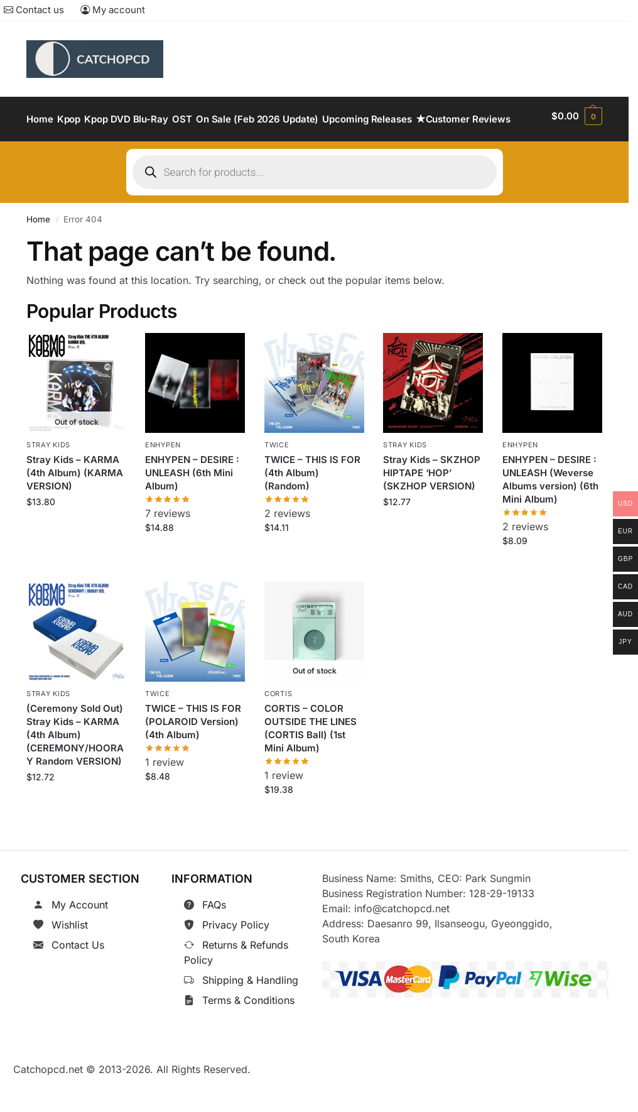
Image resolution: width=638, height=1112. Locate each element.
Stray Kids (48, 476)
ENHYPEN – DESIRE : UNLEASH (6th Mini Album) (192, 504)
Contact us (34, 10)
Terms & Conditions (248, 1031)
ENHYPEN (163, 476)
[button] (577, 135)
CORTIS (278, 725)
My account (112, 10)
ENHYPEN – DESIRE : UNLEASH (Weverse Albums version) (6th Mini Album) (550, 511)
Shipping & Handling (250, 1011)
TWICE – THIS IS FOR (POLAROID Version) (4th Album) (193, 752)
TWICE (276, 476)
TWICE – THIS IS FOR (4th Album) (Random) (312, 504)
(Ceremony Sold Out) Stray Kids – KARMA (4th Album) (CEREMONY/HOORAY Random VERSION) (75, 765)
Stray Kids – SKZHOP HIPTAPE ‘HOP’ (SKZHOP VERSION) (431, 504)
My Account (79, 935)
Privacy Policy (235, 955)
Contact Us (77, 975)
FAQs (214, 935)
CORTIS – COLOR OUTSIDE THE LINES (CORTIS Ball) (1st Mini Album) (310, 759)
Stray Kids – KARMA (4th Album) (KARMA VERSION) (74, 504)
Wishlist (69, 955)
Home (38, 251)
